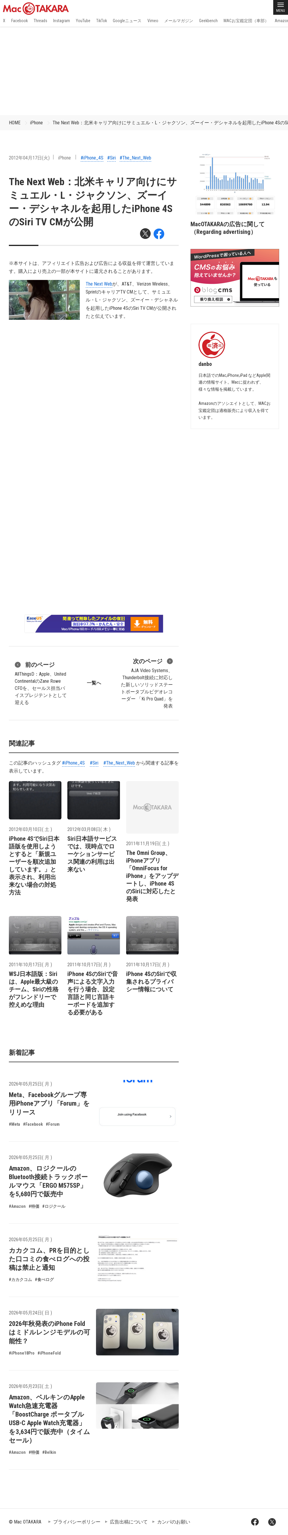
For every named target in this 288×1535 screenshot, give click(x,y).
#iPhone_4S (92, 158)
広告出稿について (129, 1522)
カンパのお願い (173, 1522)
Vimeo (152, 20)
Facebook (19, 20)
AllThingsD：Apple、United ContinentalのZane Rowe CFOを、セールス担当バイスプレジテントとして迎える (41, 682)
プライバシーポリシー (76, 1522)
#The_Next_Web (135, 158)
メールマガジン (178, 20)
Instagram (61, 20)
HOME (14, 123)
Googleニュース (127, 20)
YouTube (83, 20)
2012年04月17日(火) (29, 158)
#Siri (111, 158)
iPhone (36, 123)
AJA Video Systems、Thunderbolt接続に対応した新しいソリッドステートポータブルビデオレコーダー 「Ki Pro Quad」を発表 (147, 683)
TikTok (101, 20)
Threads (40, 20)
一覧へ (94, 683)
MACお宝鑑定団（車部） (246, 20)
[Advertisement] (144, 71)
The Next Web (99, 284)
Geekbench (208, 20)
